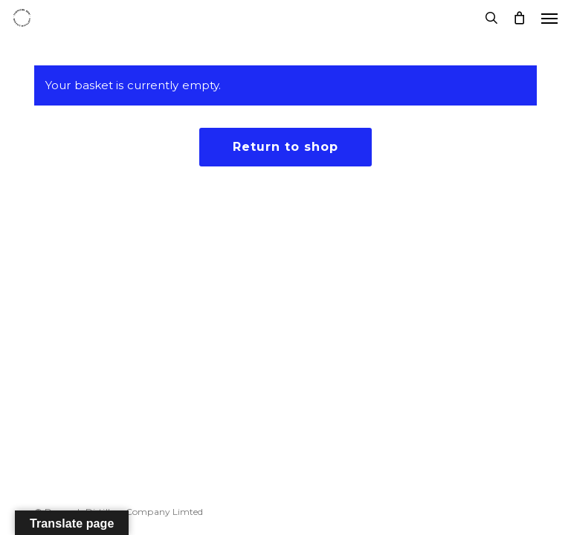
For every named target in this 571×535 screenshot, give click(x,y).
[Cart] (520, 18)
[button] (549, 17)
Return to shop (285, 147)
